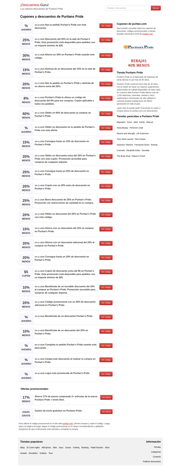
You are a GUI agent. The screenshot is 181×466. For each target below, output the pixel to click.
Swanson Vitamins (125, 145)
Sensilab (145, 150)
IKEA (107, 447)
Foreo (129, 122)
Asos (61, 447)
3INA (135, 122)
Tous (51, 453)
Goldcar (43, 453)
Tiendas (157, 447)
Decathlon (33, 453)
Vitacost (149, 122)
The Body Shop (124, 156)
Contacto (157, 457)
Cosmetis (121, 150)
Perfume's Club (136, 128)
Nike (55, 447)
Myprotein (121, 122)
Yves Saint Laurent (125, 139)
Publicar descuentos (152, 461)
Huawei (23, 453)
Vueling (76, 447)
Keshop (154, 145)
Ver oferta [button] (106, 397)
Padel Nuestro (96, 447)
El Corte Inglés (33, 447)
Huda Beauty (122, 128)
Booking (85, 447)
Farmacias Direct (141, 145)
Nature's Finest (138, 156)
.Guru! (34, 5)
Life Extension (142, 133)
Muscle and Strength (126, 133)
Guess (68, 447)
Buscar (156, 8)
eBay (22, 447)
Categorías (156, 452)
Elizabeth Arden (133, 150)
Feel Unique (140, 139)
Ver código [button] (106, 26)
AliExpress (46, 447)
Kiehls (142, 122)
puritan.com (68, 423)
